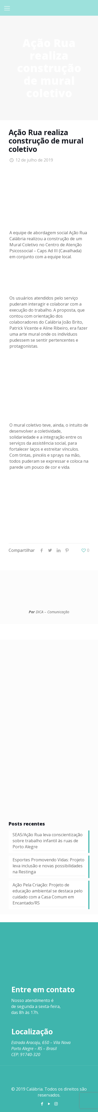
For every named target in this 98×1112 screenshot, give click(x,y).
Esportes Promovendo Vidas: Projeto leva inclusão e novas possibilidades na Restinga (48, 866)
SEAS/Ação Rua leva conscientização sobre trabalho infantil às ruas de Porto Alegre (48, 841)
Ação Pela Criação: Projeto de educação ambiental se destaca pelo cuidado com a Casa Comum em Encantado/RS (48, 894)
